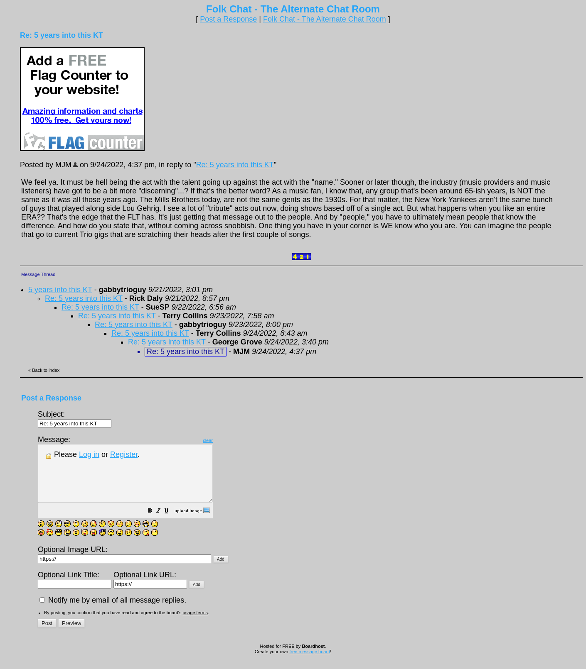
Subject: (74, 418)
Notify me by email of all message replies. (112, 611)
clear (229, 440)
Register (124, 454)
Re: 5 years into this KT (235, 165)
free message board (309, 662)
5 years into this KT (60, 290)
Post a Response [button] (228, 19)
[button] (170, 522)
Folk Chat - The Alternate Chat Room (324, 19)
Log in (89, 454)
